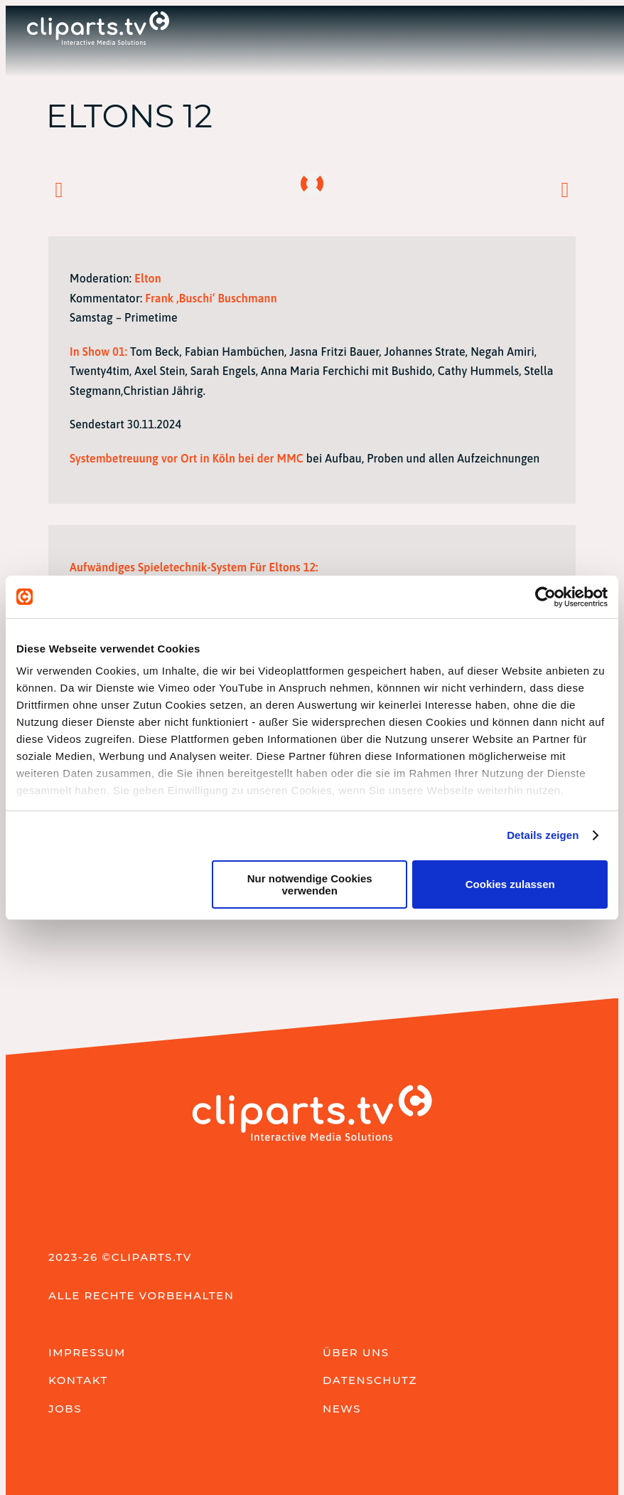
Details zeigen (543, 835)
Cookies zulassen (510, 884)
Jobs (65, 1408)
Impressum (87, 1352)
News (342, 1408)
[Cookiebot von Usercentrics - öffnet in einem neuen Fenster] (545, 597)
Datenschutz (370, 1380)
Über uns (356, 1352)
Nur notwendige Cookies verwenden (309, 884)
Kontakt (78, 1380)
